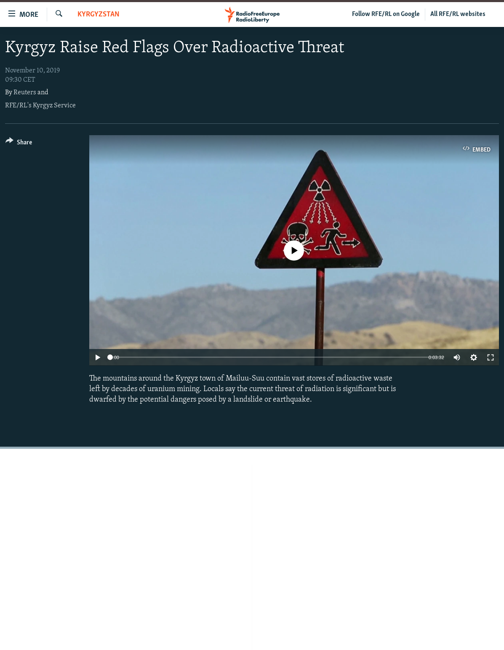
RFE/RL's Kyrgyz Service (40, 105)
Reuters (24, 92)
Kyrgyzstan (98, 15)
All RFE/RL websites (457, 14)
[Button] (18, 143)
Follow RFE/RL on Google (386, 14)
